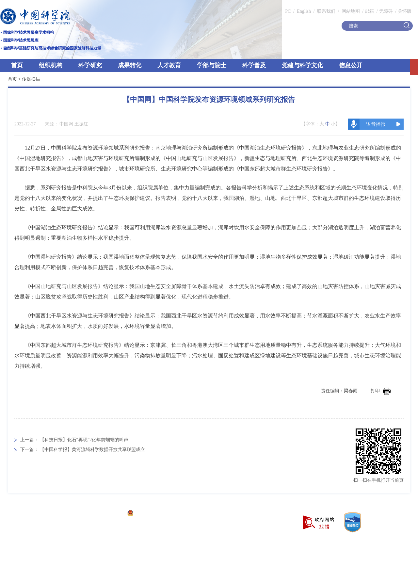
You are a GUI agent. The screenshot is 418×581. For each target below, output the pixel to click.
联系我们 (326, 11)
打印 (381, 390)
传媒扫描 (31, 79)
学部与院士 (211, 65)
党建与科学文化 (302, 65)
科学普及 (254, 65)
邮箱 (369, 11)
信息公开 (350, 65)
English (304, 11)
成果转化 (129, 65)
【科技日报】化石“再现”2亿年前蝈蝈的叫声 (84, 439)
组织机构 (50, 65)
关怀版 (404, 11)
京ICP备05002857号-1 (101, 513)
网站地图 (350, 11)
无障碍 (386, 11)
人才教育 (169, 65)
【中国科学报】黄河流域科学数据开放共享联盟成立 (92, 449)
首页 (17, 65)
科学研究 (90, 65)
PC (288, 11)
